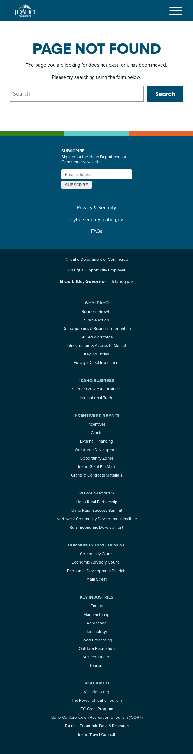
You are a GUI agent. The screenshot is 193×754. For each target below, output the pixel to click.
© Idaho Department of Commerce (96, 259)
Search (165, 94)
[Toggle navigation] (175, 10)
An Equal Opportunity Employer (96, 270)
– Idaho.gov (96, 281)
